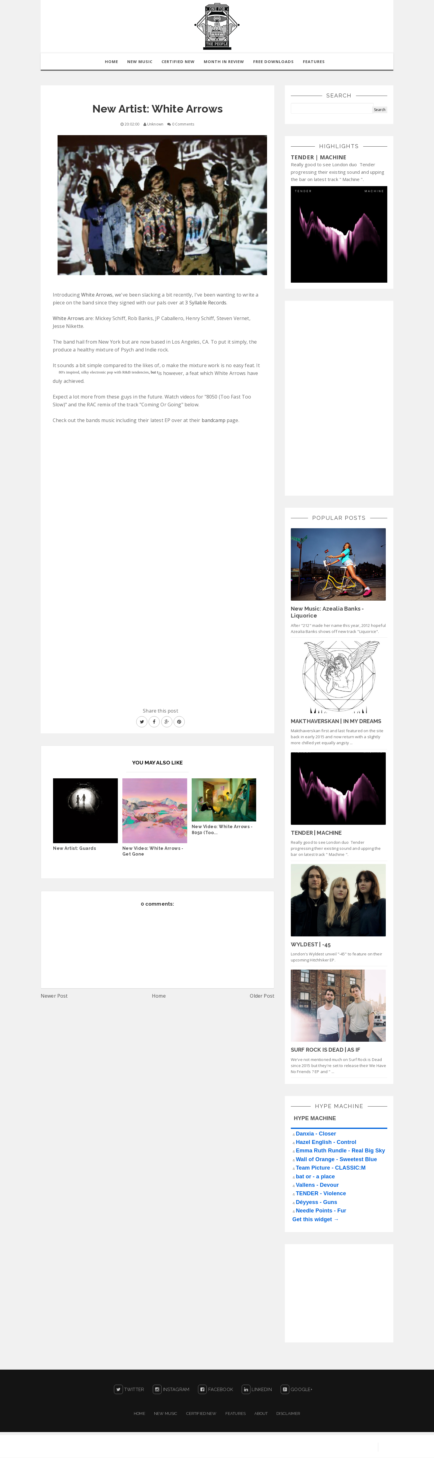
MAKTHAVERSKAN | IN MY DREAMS (336, 721)
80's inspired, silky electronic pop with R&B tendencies (104, 372)
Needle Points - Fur (321, 1211)
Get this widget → (315, 1219)
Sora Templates (303, 1447)
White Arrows (96, 295)
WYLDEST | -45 (311, 945)
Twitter (129, 1390)
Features (314, 61)
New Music (165, 1414)
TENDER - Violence (321, 1194)
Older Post (262, 996)
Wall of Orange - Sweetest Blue (336, 1160)
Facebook (215, 1390)
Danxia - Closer (316, 1134)
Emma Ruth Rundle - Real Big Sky (340, 1151)
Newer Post (54, 996)
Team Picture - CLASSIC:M (331, 1168)
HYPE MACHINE (315, 1119)
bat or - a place (315, 1177)
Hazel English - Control (326, 1142)
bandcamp (213, 420)
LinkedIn (257, 1390)
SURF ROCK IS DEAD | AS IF (325, 1050)
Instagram (171, 1390)
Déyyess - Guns (316, 1202)
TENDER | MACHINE (319, 157)
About (261, 1414)
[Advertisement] (336, 397)
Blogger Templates (349, 1447)
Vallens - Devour (317, 1185)
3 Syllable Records (205, 303)
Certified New (201, 1414)
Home (159, 996)
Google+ (297, 1390)
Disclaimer (288, 1414)
